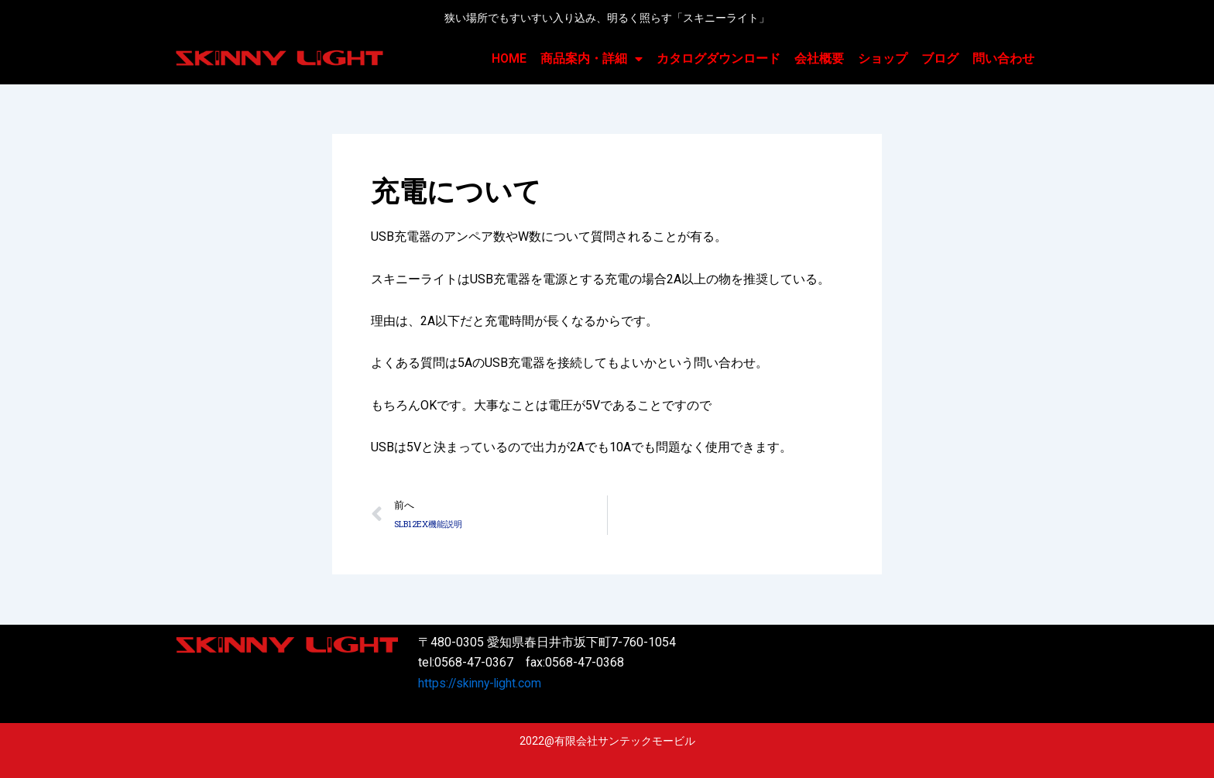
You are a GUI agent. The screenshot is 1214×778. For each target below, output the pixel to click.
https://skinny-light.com (482, 683)
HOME (509, 58)
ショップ (882, 58)
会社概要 (819, 58)
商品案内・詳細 (591, 59)
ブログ (940, 58)
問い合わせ (1003, 58)
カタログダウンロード (718, 58)
